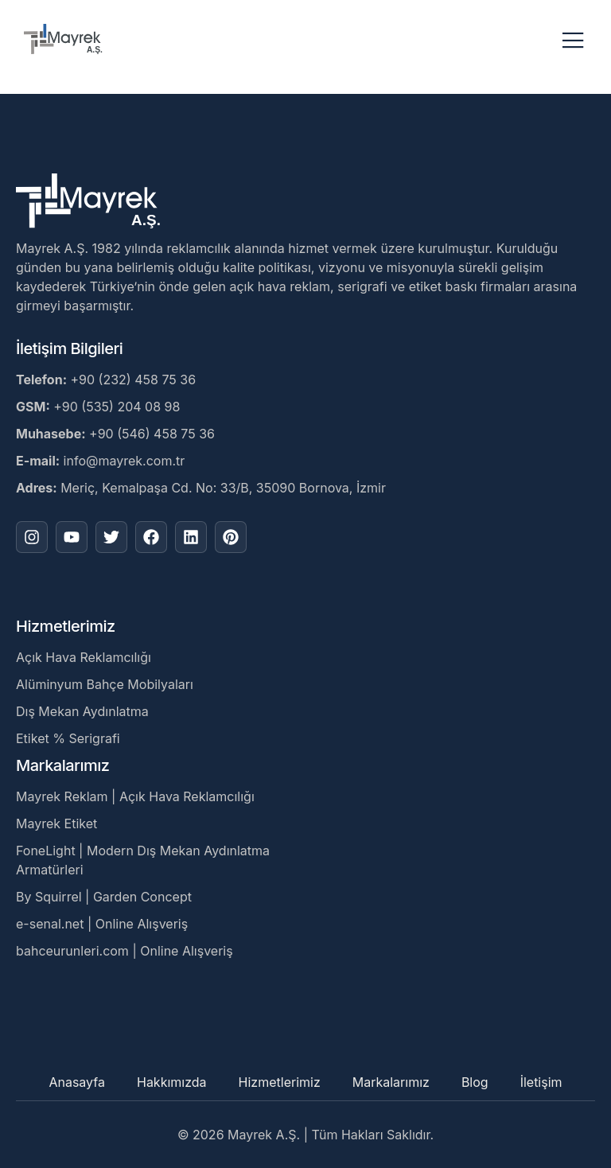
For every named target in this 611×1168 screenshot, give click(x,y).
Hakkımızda (172, 1082)
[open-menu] (573, 41)
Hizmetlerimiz (280, 1082)
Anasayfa (77, 1082)
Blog (474, 1082)
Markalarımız (391, 1082)
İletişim (541, 1082)
